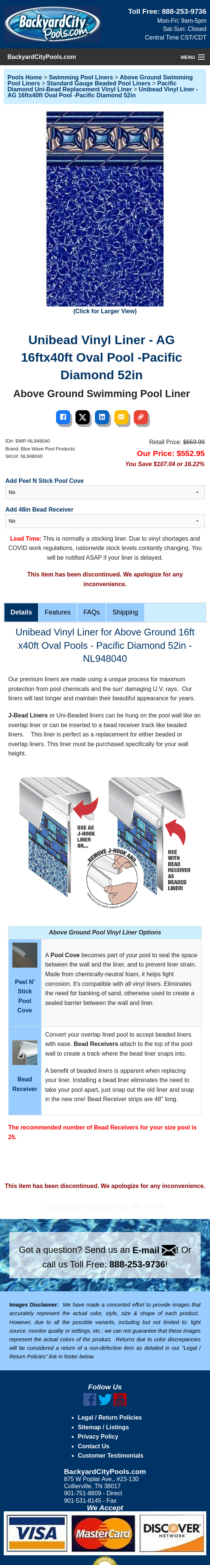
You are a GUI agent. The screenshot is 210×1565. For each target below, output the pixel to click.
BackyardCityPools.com (41, 57)
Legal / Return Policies (110, 1417)
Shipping (125, 612)
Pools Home (24, 77)
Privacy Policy (98, 1436)
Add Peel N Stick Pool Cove (44, 481)
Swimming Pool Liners (81, 77)
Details (21, 612)
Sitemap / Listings (103, 1427)
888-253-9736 (184, 11)
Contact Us (93, 1446)
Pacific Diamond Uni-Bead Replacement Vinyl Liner (92, 86)
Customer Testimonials (110, 1455)
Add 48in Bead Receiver (39, 509)
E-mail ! (156, 1250)
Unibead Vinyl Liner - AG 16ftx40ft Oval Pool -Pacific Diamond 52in (102, 92)
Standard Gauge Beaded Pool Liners (98, 83)
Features (58, 612)
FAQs (91, 612)
